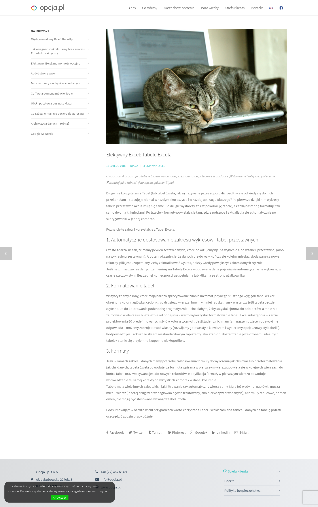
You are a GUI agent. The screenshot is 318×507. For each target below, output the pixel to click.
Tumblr (156, 432)
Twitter (136, 432)
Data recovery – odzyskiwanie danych (55, 83)
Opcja (134, 166)
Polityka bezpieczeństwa (242, 490)
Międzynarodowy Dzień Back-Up (52, 39)
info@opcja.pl (111, 479)
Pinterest (177, 432)
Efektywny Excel (154, 166)
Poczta (229, 481)
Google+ (198, 432)
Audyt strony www (43, 73)
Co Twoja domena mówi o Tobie (52, 93)
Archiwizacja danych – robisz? (50, 123)
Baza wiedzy (210, 8)
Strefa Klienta (235, 8)
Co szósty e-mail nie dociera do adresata (57, 114)
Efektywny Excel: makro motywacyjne (55, 63)
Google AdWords (42, 134)
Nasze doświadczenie (179, 8)
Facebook (115, 432)
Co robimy (149, 8)
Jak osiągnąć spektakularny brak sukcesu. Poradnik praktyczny (58, 51)
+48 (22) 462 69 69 (114, 472)
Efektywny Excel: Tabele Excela (139, 154)
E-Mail (241, 432)
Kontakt (257, 8)
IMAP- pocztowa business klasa (51, 103)
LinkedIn (221, 432)
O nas (132, 8)
